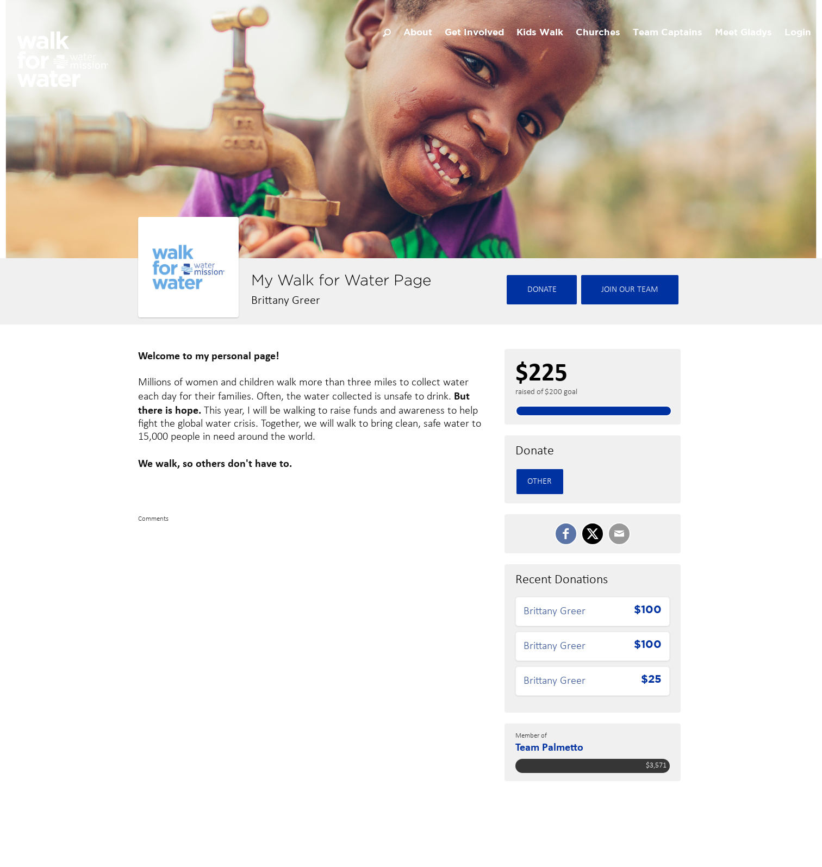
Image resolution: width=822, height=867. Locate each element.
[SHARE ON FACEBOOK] (566, 533)
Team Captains (667, 33)
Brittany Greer (555, 611)
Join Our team (629, 289)
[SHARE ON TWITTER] (592, 533)
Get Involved (474, 33)
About (417, 33)
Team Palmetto (549, 746)
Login (797, 33)
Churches (598, 33)
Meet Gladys (743, 33)
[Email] (619, 533)
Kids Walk (539, 33)
